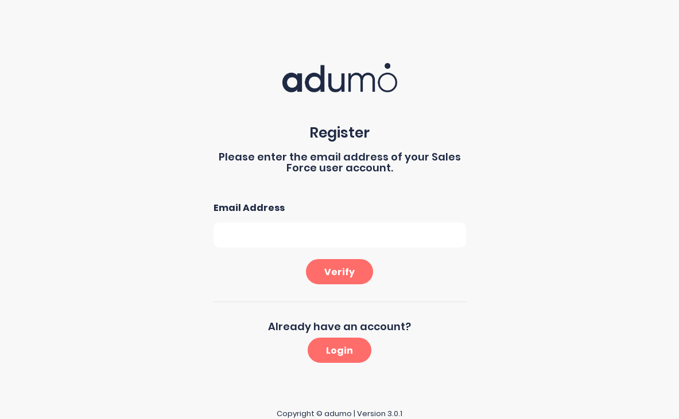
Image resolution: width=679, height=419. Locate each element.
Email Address (249, 207)
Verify (339, 272)
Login (339, 350)
